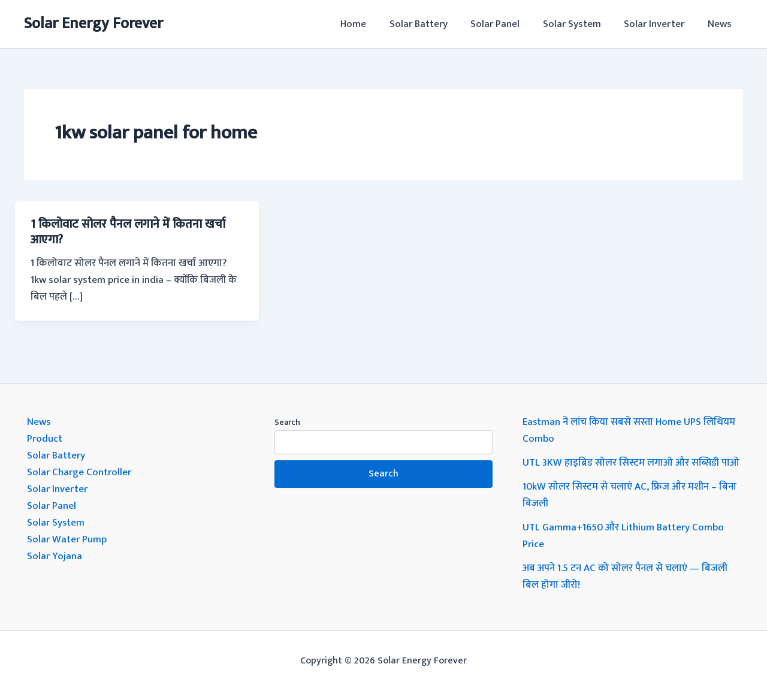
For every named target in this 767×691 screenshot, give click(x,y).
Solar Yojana (54, 556)
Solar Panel (504, 24)
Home (368, 24)
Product (44, 438)
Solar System (578, 24)
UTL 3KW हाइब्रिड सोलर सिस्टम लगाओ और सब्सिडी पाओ (631, 462)
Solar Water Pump (67, 539)
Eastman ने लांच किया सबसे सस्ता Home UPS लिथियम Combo (629, 430)
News (721, 24)
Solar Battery (430, 24)
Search (287, 422)
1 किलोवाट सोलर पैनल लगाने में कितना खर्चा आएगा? (128, 232)
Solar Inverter (658, 24)
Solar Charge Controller (79, 472)
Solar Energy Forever (93, 24)
